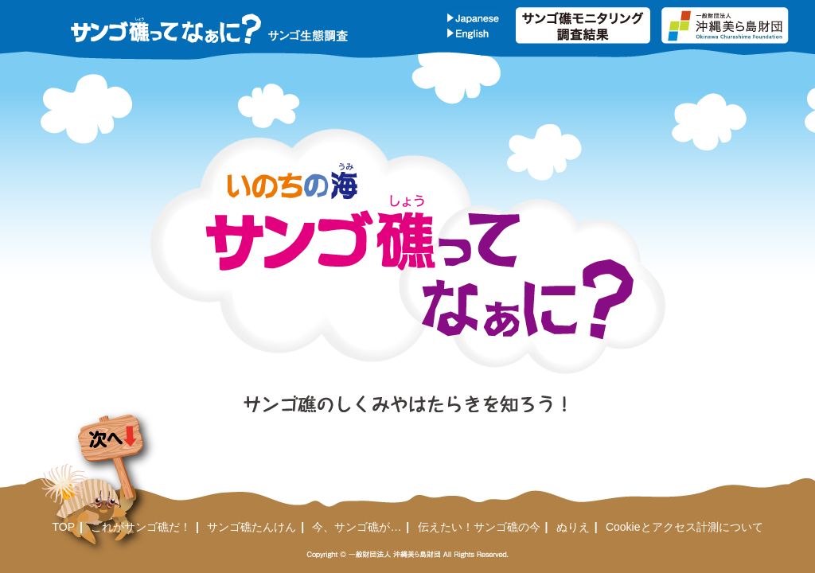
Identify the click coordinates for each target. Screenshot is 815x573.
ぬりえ (573, 526)
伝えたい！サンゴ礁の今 (479, 526)
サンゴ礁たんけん (251, 526)
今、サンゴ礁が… (356, 526)
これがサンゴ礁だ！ (141, 526)
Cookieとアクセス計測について (684, 526)
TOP (63, 526)
